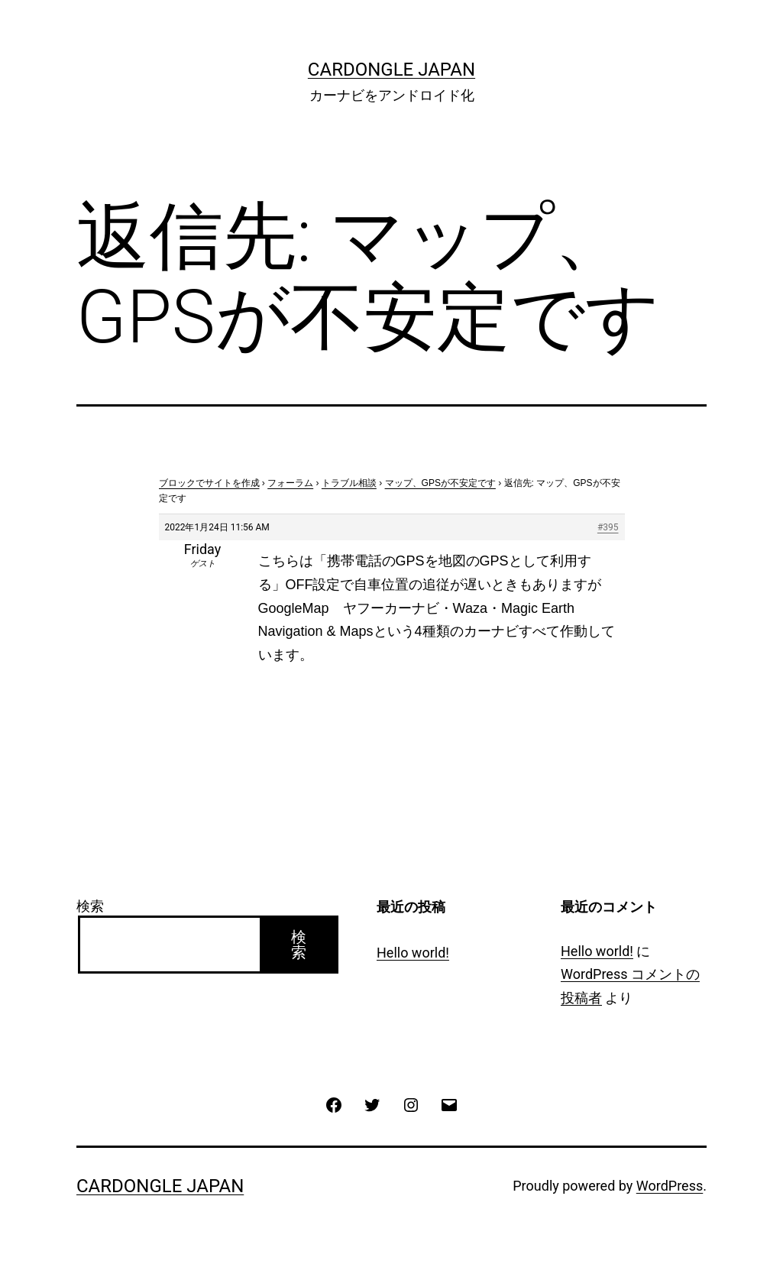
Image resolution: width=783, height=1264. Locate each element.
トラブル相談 (349, 483)
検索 (90, 906)
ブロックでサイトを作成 (209, 483)
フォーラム (290, 483)
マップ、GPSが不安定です (440, 483)
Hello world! (413, 953)
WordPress (669, 1186)
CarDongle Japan (391, 69)
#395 (608, 527)
